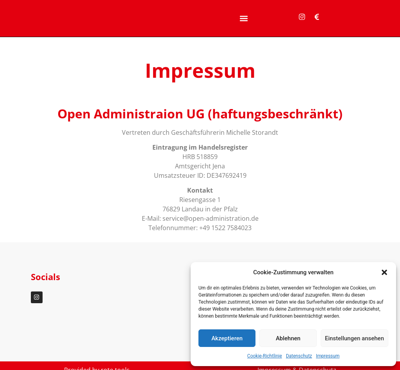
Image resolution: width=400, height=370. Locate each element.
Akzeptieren (227, 338)
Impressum (327, 356)
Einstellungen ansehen (354, 338)
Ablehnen (288, 338)
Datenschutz (299, 356)
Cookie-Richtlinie (264, 356)
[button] (384, 272)
